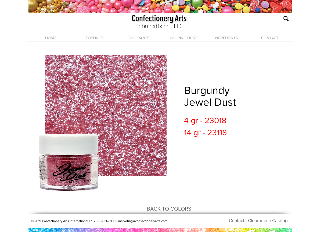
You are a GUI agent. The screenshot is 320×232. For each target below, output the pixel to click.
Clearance (258, 220)
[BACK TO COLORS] (169, 208)
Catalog (280, 220)
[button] (95, 38)
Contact (236, 220)
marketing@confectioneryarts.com (142, 221)
